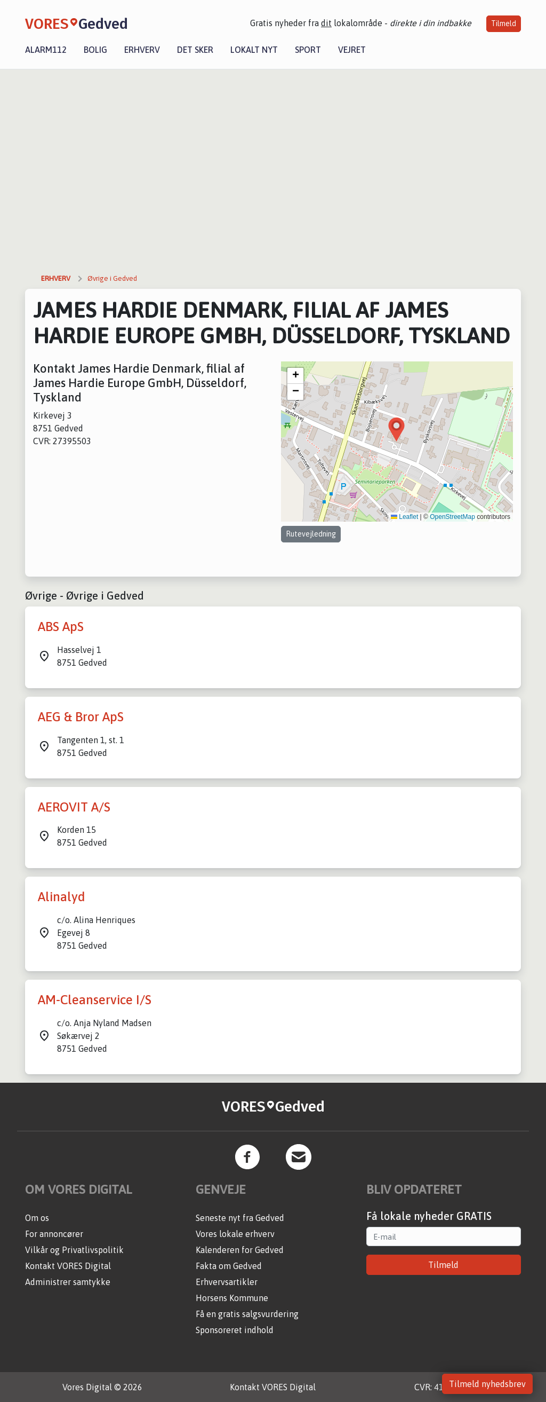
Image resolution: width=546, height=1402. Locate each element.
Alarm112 (46, 49)
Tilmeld (503, 23)
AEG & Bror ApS (81, 717)
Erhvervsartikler (227, 1282)
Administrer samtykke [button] (67, 1282)
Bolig (95, 49)
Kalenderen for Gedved (240, 1250)
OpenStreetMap (452, 517)
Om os (37, 1218)
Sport (308, 49)
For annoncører (54, 1234)
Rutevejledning (311, 534)
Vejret (352, 49)
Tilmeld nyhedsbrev (487, 1384)
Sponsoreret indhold (235, 1330)
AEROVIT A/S (74, 807)
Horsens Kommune (232, 1298)
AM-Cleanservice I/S (94, 1000)
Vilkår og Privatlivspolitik (74, 1250)
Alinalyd (61, 896)
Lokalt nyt (254, 49)
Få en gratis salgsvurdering (247, 1314)
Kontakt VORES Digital (68, 1266)
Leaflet (404, 517)
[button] (396, 430)
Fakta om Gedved (229, 1266)
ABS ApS (61, 626)
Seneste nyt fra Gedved (240, 1218)
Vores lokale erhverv (235, 1234)
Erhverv (142, 49)
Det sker (195, 49)
